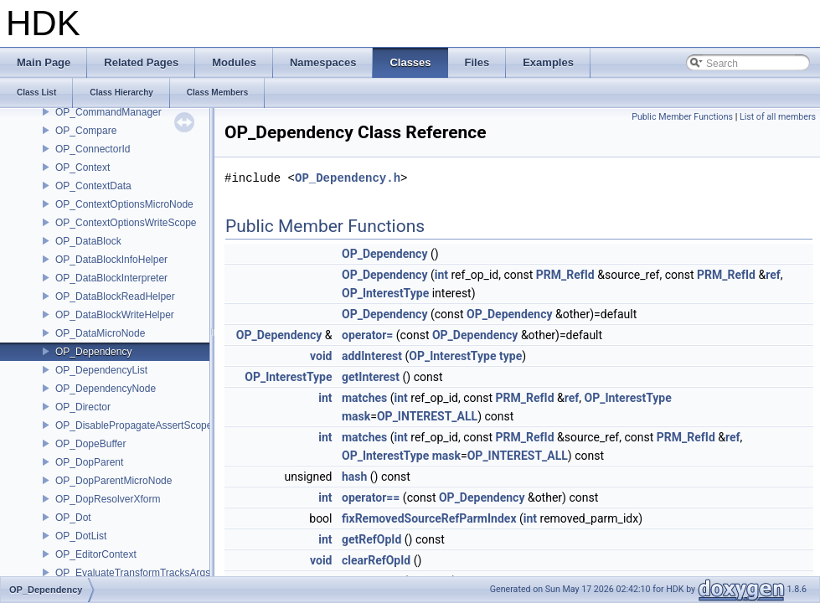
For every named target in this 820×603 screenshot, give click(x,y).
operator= (367, 335)
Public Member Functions (682, 116)
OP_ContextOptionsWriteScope (126, 223)
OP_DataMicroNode (100, 333)
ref (773, 274)
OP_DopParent (89, 462)
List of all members (778, 116)
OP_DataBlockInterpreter (111, 278)
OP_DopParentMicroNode (113, 481)
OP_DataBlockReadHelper (115, 296)
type (510, 356)
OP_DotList (80, 536)
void (321, 356)
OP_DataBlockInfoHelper (111, 259)
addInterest (372, 356)
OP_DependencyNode (105, 388)
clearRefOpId (376, 560)
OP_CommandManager (108, 112)
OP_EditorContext (96, 554)
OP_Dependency (93, 352)
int (441, 274)
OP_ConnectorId (92, 149)
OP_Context (82, 167)
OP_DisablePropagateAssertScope (133, 425)
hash (354, 476)
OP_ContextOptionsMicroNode (124, 204)
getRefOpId (371, 539)
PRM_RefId (565, 274)
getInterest (371, 377)
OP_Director (83, 407)
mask (356, 416)
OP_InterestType (385, 293)
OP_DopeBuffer (90, 444)
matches (364, 398)
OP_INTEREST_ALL (427, 416)
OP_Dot (73, 517)
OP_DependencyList (101, 370)
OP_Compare (85, 131)
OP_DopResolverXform (107, 499)
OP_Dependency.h (347, 178)
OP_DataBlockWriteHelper (114, 315)
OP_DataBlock (88, 241)
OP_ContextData (93, 186)
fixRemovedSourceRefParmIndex (429, 518)
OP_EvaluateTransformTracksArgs (132, 573)
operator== (371, 497)
